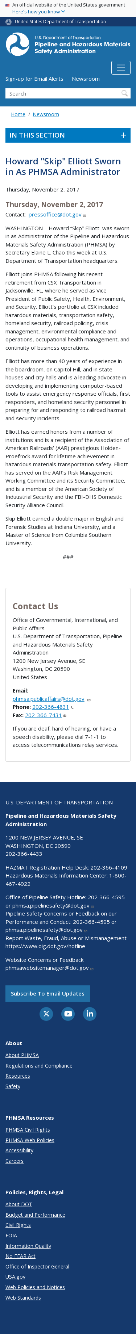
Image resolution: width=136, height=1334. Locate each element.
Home (18, 114)
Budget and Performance (35, 1214)
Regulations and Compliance (39, 1065)
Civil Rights (18, 1224)
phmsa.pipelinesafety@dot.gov (53, 905)
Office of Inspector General (37, 1266)
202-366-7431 (45, 715)
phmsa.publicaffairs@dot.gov (52, 698)
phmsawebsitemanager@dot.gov (49, 967)
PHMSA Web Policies (29, 1140)
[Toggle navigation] (121, 68)
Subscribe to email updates (48, 993)
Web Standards (23, 1297)
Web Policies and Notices (35, 1287)
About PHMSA (22, 1055)
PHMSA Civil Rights (27, 1129)
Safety (12, 1086)
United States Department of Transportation (60, 21)
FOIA (11, 1235)
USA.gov (15, 1276)
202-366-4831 (53, 706)
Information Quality (28, 1245)
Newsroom (86, 78)
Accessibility (19, 1150)
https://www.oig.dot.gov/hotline (45, 946)
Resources (17, 1075)
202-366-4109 (108, 867)
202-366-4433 (23, 853)
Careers (14, 1160)
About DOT (18, 1204)
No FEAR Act (20, 1256)
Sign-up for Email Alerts (34, 78)
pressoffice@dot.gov (58, 214)
